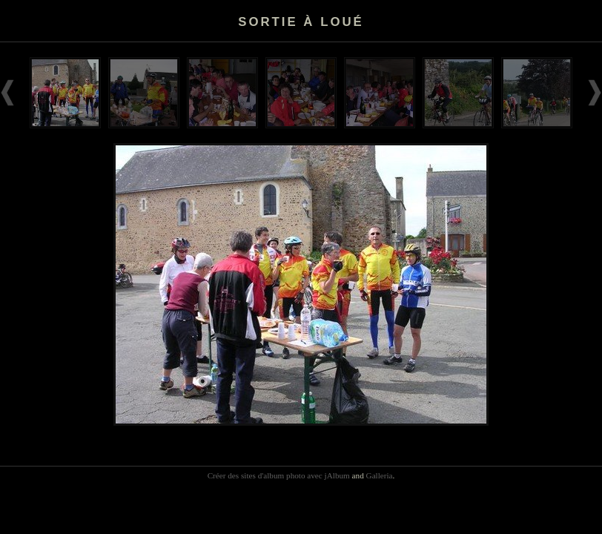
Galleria (379, 475)
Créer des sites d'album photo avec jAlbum (279, 475)
